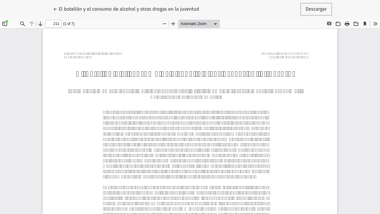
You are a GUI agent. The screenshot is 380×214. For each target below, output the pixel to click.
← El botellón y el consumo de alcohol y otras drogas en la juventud (126, 8)
